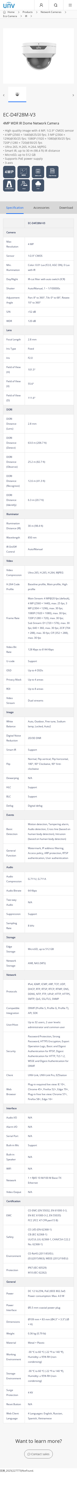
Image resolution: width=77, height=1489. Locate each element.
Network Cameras (51, 12)
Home (11, 12)
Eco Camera (10, 16)
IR (26, 16)
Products (28, 12)
